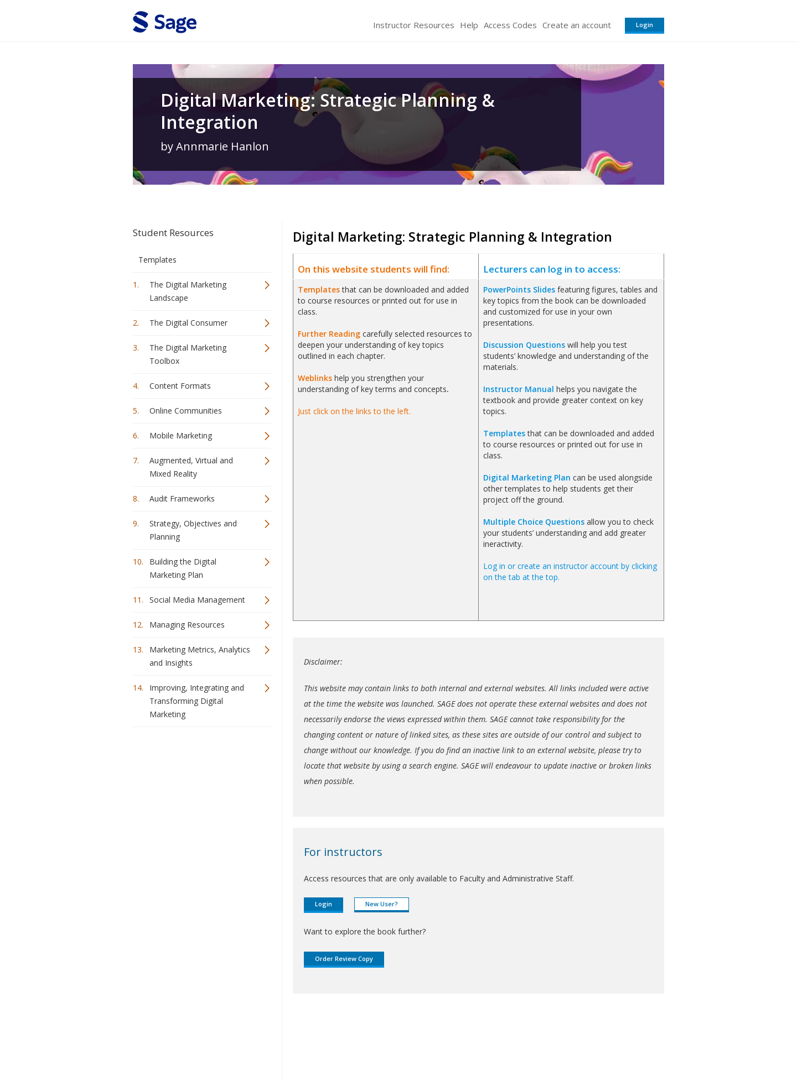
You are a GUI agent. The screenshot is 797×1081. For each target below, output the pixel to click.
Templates (157, 259)
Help (469, 24)
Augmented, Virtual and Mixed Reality (191, 467)
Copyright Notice (529, 1040)
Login (644, 24)
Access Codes (510, 24)
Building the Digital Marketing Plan (182, 568)
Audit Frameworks (182, 498)
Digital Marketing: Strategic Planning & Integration (328, 111)
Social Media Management (197, 599)
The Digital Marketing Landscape (187, 291)
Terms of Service (461, 1040)
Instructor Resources (413, 24)
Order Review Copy (344, 958)
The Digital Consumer (188, 322)
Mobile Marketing (180, 435)
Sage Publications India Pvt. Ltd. (293, 1040)
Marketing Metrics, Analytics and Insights (199, 656)
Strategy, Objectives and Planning (193, 530)
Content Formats (180, 385)
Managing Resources (187, 624)
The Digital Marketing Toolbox (187, 354)
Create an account (576, 24)
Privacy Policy (591, 1040)
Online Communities (185, 410)
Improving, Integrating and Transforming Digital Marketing (196, 700)
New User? (381, 904)
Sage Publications (196, 1040)
